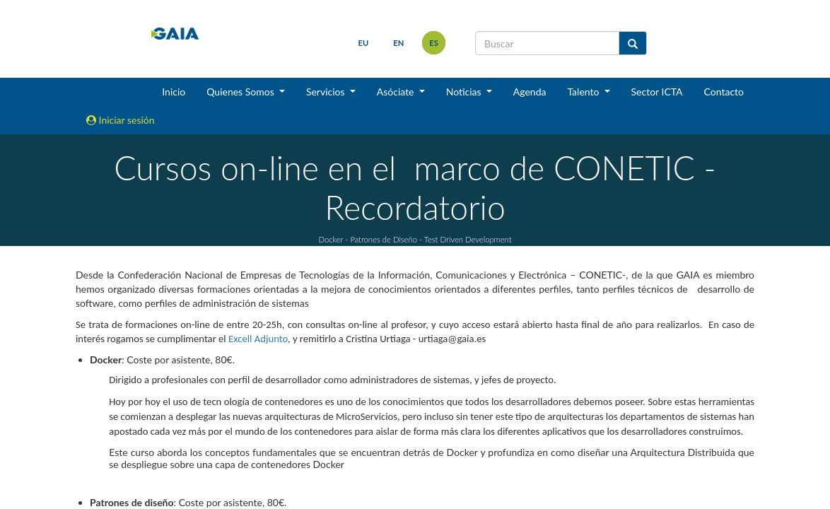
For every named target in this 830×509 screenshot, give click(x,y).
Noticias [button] (465, 92)
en (398, 42)
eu (363, 42)
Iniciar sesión (120, 120)
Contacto (724, 92)
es (433, 42)
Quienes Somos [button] (241, 92)
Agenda (529, 92)
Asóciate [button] (396, 92)
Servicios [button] (326, 92)
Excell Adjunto (258, 338)
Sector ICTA (657, 92)
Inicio (173, 92)
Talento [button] (584, 92)
